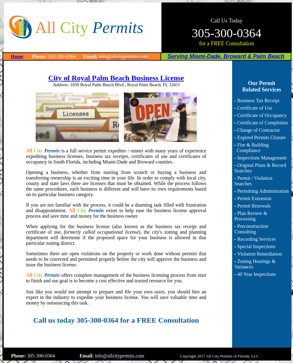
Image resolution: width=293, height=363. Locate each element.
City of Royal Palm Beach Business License (116, 78)
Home (17, 56)
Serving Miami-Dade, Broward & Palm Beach (226, 56)
